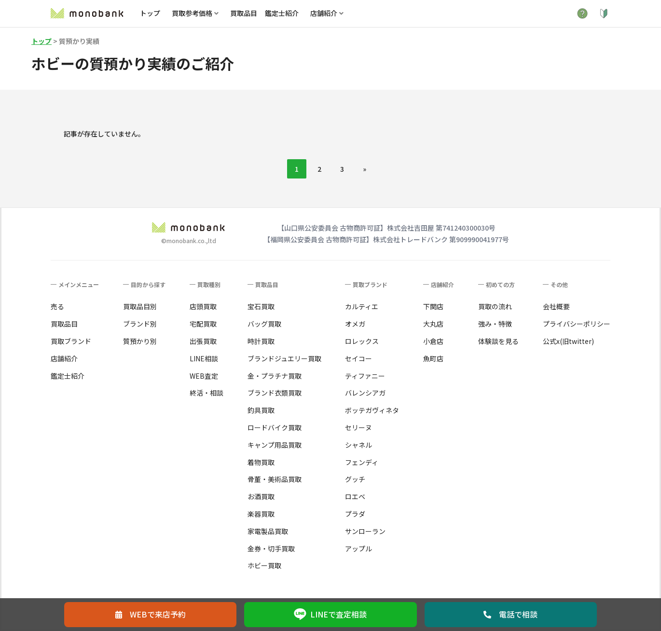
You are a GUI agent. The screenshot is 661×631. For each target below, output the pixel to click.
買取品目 (243, 13)
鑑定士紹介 (282, 13)
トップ (150, 13)
